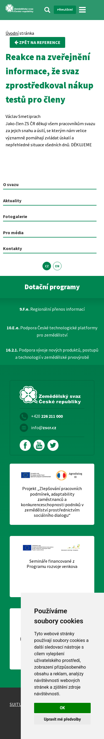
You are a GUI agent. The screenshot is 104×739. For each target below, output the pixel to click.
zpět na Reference (37, 42)
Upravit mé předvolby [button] (62, 719)
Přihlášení (65, 9)
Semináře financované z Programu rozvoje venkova (52, 563)
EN (57, 266)
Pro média (13, 232)
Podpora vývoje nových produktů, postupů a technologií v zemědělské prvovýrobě (52, 353)
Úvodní (12, 33)
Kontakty (12, 248)
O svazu (11, 184)
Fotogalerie (15, 216)
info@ (43, 427)
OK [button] (62, 708)
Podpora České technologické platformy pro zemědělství (52, 331)
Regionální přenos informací (52, 309)
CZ (47, 266)
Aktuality (12, 200)
